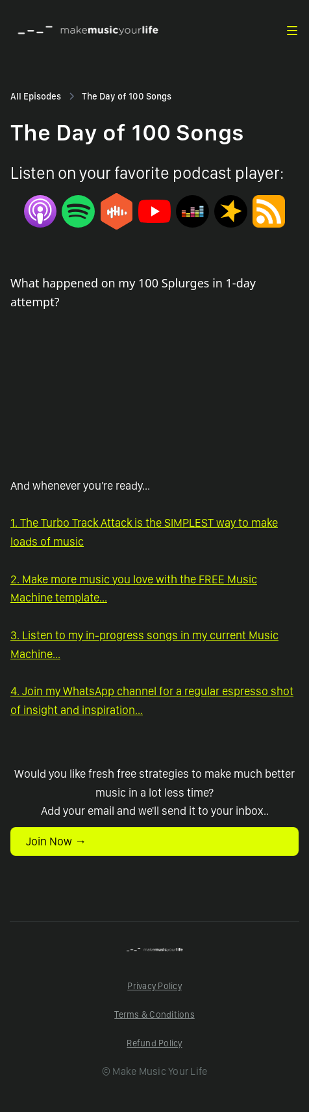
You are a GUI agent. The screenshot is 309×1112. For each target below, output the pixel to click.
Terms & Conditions (154, 1014)
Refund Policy (154, 1043)
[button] (292, 30)
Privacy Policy (154, 986)
